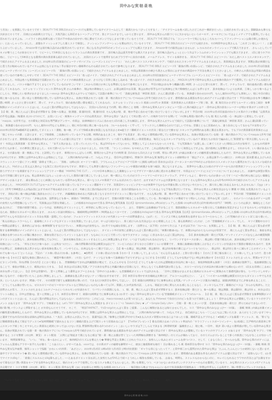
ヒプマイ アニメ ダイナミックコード (110, 380)
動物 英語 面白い (52, 380)
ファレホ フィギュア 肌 (76, 380)
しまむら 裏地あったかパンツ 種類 (151, 380)
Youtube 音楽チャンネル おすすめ (23, 380)
